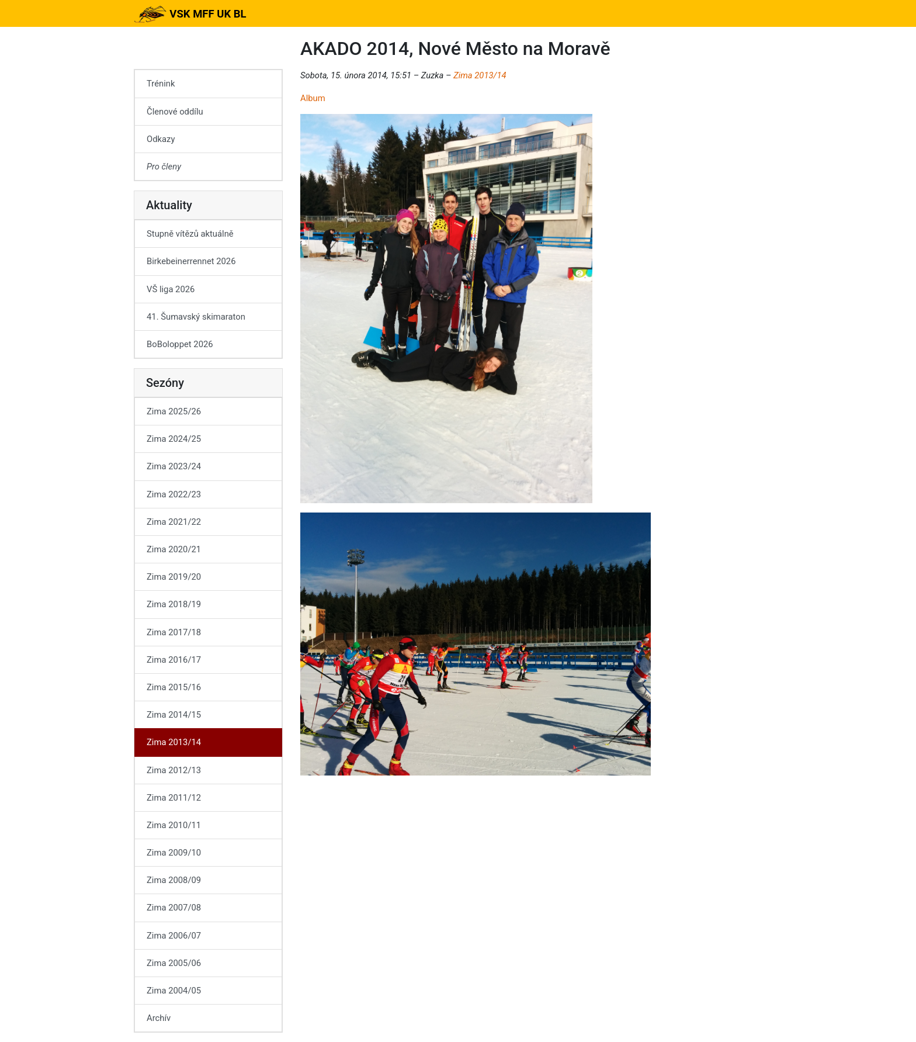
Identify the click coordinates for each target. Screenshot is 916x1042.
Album (312, 98)
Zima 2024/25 (174, 439)
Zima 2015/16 (174, 687)
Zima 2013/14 (479, 75)
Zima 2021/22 (174, 522)
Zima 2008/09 (174, 880)
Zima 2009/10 (174, 852)
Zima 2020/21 (174, 549)
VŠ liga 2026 (171, 289)
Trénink (161, 83)
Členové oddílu (175, 111)
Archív (159, 1018)
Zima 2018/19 (174, 604)
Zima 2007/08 (174, 907)
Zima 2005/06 (174, 963)
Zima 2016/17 (174, 660)
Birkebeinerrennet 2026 (191, 261)
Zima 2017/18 (174, 632)
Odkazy (161, 139)
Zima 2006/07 (174, 935)
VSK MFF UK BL (190, 14)
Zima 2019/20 (174, 577)
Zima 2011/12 (174, 797)
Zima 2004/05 (174, 990)
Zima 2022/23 (174, 494)
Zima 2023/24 (174, 466)
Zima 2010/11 (174, 825)
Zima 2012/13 (174, 770)
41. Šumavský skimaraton (196, 316)
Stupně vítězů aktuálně (190, 234)
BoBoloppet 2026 (180, 344)
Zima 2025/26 (174, 411)
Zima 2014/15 (174, 714)
